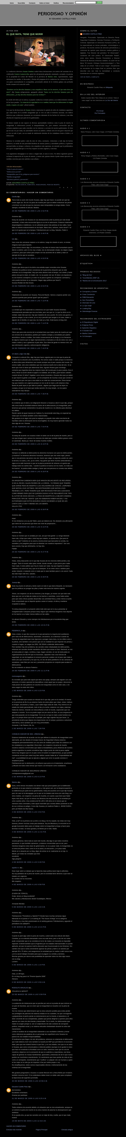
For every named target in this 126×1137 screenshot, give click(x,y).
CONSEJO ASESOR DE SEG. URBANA (26, 734)
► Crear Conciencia (87, 294)
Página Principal (41, 1130)
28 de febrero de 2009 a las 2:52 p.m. (30, 211)
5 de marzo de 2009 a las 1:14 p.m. (29, 965)
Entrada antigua (67, 1130)
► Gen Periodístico (87, 300)
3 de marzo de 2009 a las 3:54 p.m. (29, 812)
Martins (14, 782)
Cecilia (14, 197)
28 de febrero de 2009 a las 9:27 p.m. (30, 552)
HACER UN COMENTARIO (16, 1126)
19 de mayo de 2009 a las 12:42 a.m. (29, 1121)
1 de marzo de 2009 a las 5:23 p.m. (29, 690)
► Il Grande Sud (86, 331)
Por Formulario (100, 113)
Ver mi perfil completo (89, 77)
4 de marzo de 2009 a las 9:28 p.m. (29, 862)
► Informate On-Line (87, 303)
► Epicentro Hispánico (88, 328)
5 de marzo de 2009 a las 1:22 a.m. (29, 907)
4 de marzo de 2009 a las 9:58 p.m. (29, 884)
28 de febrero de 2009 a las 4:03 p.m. (30, 258)
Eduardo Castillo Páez (20, 1087)
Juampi (14, 582)
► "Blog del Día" (86, 275)
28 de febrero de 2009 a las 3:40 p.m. (30, 233)
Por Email (99, 111)
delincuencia (20, 184)
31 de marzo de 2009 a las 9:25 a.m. (29, 1098)
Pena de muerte (53, 184)
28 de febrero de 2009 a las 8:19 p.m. (30, 444)
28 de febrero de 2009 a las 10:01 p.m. (31, 625)
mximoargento (17, 676)
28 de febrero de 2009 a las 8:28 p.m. (30, 471)
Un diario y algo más (19, 354)
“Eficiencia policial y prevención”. (17, 179)
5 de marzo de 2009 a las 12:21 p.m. (29, 927)
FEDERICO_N (17, 631)
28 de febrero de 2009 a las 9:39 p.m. (30, 577)
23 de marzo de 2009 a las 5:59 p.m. (29, 994)
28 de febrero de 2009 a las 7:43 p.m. (30, 348)
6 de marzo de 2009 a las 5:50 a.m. (29, 982)
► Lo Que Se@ (86, 306)
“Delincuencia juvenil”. (14, 172)
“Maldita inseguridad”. (13, 177)
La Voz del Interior (111, 100)
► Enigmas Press (86, 325)
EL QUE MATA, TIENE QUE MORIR (24, 34)
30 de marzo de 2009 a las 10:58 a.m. (30, 1081)
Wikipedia (109, 87)
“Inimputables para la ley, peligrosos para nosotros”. (23, 174)
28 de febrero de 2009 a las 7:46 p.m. (30, 394)
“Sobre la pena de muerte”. (15, 169)
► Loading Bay (85, 308)
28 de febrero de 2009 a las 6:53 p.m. (30, 286)
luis (13, 239)
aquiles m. (15, 868)
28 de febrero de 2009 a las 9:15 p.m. (30, 527)
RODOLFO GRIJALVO (20, 988)
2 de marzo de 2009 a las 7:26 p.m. (29, 728)
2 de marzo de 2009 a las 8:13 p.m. (29, 777)
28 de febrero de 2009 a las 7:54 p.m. (30, 427)
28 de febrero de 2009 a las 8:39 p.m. (30, 509)
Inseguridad (41, 184)
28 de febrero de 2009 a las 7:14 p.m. (30, 323)
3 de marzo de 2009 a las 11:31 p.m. (29, 832)
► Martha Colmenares (88, 333)
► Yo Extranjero (86, 336)
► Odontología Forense (88, 311)
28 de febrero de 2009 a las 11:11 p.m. (31, 671)
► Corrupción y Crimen (88, 291)
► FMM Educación (87, 297)
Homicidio (31, 184)
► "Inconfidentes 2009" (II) (89, 278)
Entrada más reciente (14, 1130)
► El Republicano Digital (89, 322)
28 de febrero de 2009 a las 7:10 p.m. (30, 301)
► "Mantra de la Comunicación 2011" (93, 281)
